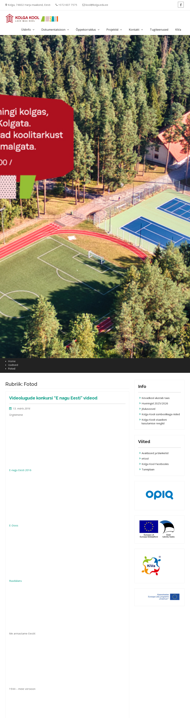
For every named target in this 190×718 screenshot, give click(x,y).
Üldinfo (26, 30)
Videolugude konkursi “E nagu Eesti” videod (53, 398)
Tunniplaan (148, 469)
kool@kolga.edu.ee (97, 4)
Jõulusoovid (148, 408)
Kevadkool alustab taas (156, 398)
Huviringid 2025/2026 (155, 403)
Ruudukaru (15, 580)
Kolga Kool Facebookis (155, 464)
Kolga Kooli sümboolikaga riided (161, 414)
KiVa (178, 30)
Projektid (112, 30)
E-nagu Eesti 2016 (20, 470)
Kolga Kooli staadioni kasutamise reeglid (154, 421)
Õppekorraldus (86, 30)
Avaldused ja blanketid (155, 453)
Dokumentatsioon (53, 30)
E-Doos (13, 525)
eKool (145, 458)
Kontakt (134, 30)
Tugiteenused (159, 30)
